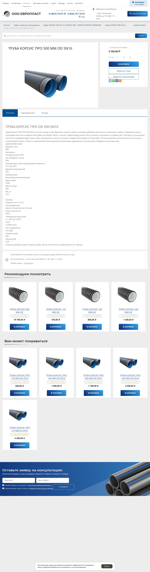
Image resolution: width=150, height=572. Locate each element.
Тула (83, 17)
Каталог (7, 25)
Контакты (28, 263)
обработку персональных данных (41, 488)
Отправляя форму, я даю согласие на (28, 488)
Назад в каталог (140, 25)
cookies (51, 565)
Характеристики (27, 113)
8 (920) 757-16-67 (76, 13)
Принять (107, 566)
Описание (10, 113)
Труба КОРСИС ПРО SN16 (115, 25)
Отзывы (45, 113)
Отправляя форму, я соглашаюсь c (27, 485)
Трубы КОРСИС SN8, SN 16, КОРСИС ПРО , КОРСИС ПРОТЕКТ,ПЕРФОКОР (72, 25)
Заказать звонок (139, 14)
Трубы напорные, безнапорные (26, 25)
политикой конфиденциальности (39, 485)
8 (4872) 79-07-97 (57, 13)
